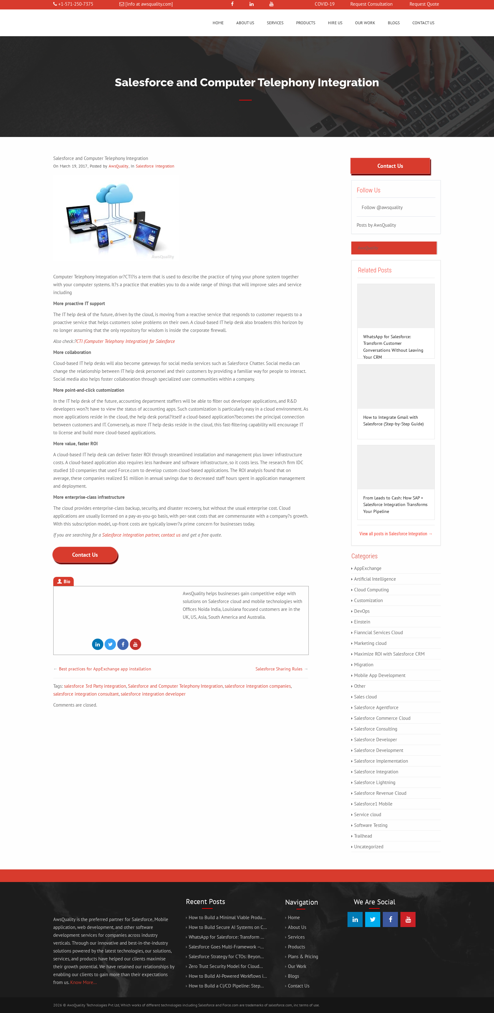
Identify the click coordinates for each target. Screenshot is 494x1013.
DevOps (362, 611)
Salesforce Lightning (374, 782)
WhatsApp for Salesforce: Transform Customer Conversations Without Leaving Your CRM (393, 337)
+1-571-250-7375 (75, 4)
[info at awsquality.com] (149, 4)
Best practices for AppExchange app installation (105, 669)
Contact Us (423, 23)
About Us (245, 23)
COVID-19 (325, 4)
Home (218, 23)
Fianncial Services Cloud (378, 632)
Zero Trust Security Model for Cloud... (226, 966)
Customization (368, 600)
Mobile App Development (379, 675)
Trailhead (363, 836)
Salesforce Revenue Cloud (380, 793)
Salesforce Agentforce (376, 707)
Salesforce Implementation (381, 761)
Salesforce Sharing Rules (279, 669)
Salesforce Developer (375, 740)
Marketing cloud (370, 643)
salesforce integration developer (153, 694)
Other (359, 686)
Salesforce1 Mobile (373, 804)
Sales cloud (365, 697)
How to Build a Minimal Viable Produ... (227, 917)
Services (275, 23)
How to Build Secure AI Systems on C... (228, 927)
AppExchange (368, 568)
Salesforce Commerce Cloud (382, 718)
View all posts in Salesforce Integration (396, 533)
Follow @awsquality (382, 207)
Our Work (365, 23)
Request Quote (424, 4)
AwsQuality (118, 166)
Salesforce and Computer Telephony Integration (175, 686)
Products (305, 23)
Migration (363, 665)
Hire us (335, 23)
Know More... (83, 982)
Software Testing (371, 825)
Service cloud (367, 814)
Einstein (362, 622)
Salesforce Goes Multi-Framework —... (226, 947)
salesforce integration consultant (86, 694)
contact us (171, 535)
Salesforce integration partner (130, 535)
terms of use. (309, 1005)
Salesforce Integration (155, 166)
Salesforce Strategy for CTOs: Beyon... (226, 956)
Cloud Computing (371, 590)
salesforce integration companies (258, 686)
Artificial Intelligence (375, 579)
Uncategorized (368, 847)
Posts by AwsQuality (376, 224)
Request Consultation (371, 4)
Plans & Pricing (303, 956)
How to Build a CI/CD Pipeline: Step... (226, 986)
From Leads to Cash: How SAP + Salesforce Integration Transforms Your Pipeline (395, 498)
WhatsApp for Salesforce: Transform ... (226, 937)
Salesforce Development (378, 750)
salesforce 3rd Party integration (95, 686)
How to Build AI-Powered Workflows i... (228, 976)
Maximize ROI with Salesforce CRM (389, 654)
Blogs (394, 23)
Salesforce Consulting (375, 729)
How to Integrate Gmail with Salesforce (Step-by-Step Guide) (393, 417)
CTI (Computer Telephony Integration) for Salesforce (125, 341)
